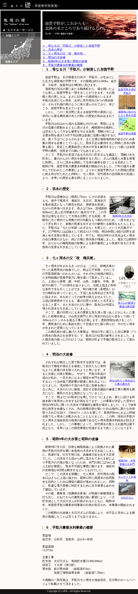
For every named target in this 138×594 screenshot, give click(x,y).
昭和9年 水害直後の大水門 (127, 461)
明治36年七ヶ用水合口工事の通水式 (122, 380)
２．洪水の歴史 (52, 49)
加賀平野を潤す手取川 (127, 90)
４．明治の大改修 (53, 57)
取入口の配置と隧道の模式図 (127, 303)
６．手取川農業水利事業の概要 (62, 65)
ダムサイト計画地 (127, 477)
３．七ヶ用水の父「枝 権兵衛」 (64, 53)
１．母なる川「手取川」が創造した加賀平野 (71, 45)
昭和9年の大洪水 (122, 214)
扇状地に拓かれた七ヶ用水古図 (127, 112)
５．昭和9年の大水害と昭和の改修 (64, 61)
